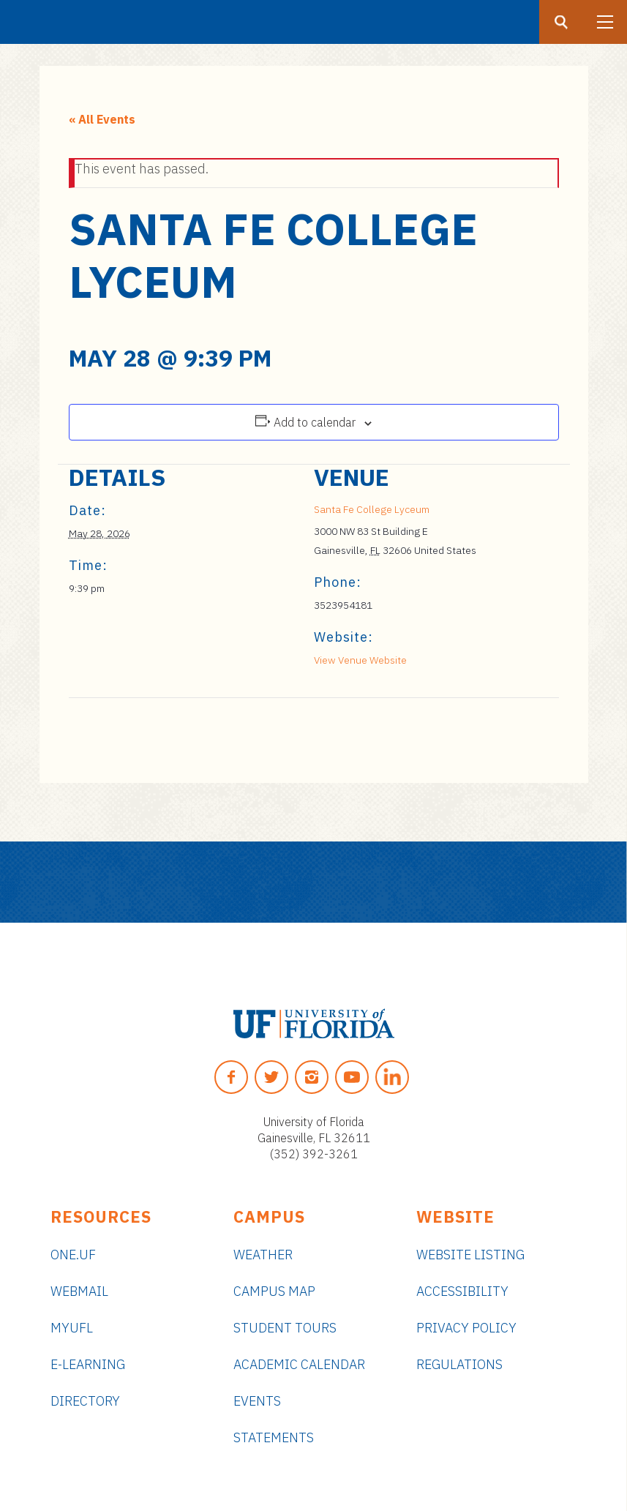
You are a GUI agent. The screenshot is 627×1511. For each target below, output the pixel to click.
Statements (273, 1437)
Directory (85, 1400)
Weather (263, 1254)
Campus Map (274, 1291)
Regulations (459, 1364)
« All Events (102, 119)
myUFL (71, 1327)
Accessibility (462, 1291)
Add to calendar (315, 422)
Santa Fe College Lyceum (371, 509)
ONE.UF (73, 1254)
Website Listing (470, 1254)
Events (257, 1400)
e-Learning (87, 1364)
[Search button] (561, 22)
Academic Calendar (299, 1364)
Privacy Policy (466, 1327)
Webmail (79, 1291)
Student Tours (285, 1327)
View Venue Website (360, 660)
